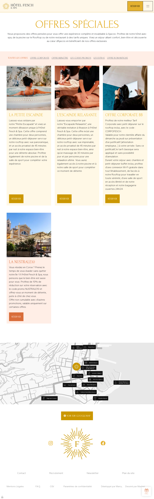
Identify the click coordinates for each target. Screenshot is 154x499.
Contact (21, 473)
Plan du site (128, 473)
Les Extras (99, 58)
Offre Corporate (39, 58)
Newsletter (93, 473)
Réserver (16, 198)
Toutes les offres (18, 58)
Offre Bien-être (60, 58)
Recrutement (56, 473)
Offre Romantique (117, 58)
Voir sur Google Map (77, 415)
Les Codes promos (80, 58)
